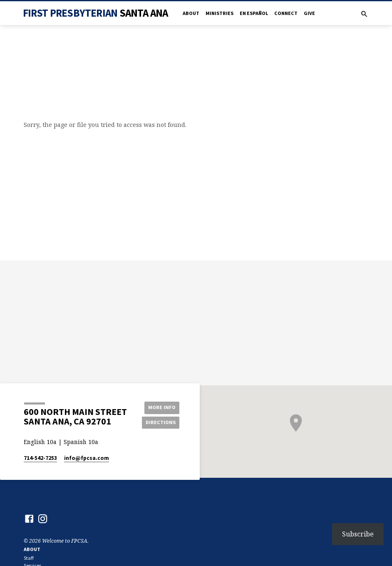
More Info (160, 407)
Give (309, 13)
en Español (254, 13)
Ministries (219, 13)
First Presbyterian (95, 13)
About (191, 13)
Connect (286, 13)
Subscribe (358, 534)
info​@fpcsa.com (86, 458)
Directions (161, 422)
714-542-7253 (40, 458)
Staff (29, 558)
